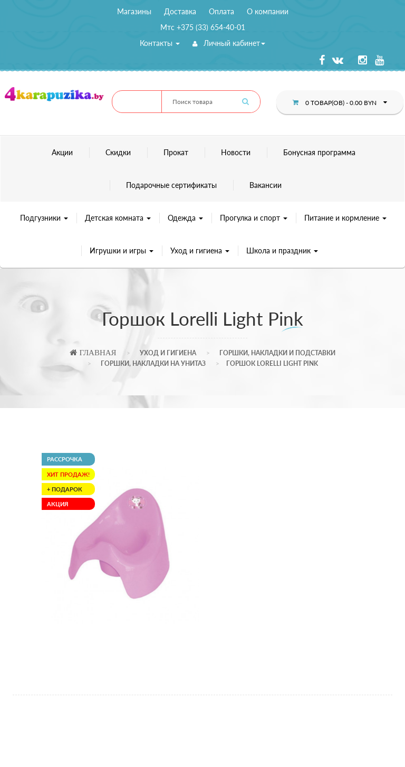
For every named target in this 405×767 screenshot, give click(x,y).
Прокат (175, 152)
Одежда (185, 217)
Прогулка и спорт (253, 217)
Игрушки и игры (121, 250)
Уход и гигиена (199, 250)
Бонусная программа (319, 152)
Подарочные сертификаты (171, 185)
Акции (62, 152)
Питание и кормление (345, 217)
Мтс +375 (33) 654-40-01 (202, 27)
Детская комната (118, 217)
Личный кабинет (228, 43)
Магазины (134, 11)
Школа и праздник (282, 250)
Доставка (180, 11)
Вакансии (265, 185)
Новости (235, 152)
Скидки (118, 152)
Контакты (160, 43)
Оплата (221, 11)
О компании (267, 11)
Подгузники (44, 217)
